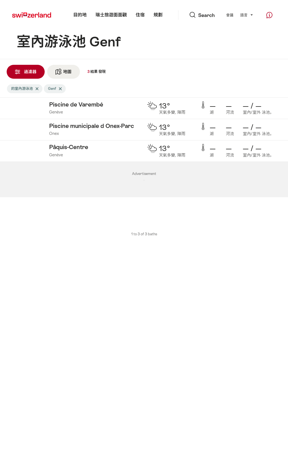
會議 (229, 15)
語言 (246, 15)
